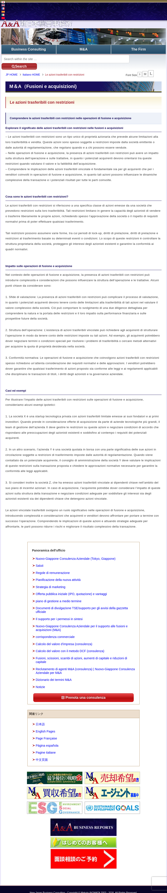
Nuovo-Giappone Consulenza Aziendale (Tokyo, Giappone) (75, 552)
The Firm (138, 49)
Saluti (39, 559)
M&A (83, 49)
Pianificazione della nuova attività (58, 573)
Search (146, 58)
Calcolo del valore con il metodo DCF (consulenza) (70, 644)
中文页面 (42, 753)
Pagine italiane (46, 746)
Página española (47, 739)
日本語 (40, 717)
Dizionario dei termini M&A (54, 673)
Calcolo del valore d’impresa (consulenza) (64, 637)
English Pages (45, 724)
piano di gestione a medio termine (58, 594)
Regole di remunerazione (53, 566)
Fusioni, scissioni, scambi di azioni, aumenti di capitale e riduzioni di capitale (81, 653)
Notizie (40, 680)
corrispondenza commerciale (55, 630)
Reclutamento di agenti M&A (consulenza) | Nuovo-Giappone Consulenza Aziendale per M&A (85, 664)
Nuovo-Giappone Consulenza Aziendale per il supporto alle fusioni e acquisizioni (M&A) (82, 621)
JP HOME (12, 68)
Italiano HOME (32, 68)
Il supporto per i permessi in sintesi (59, 612)
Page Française (46, 731)
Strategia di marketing (50, 580)
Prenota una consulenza (83, 691)
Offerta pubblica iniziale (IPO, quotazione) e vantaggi (71, 587)
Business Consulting (28, 49)
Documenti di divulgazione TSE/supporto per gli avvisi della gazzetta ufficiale (82, 603)
